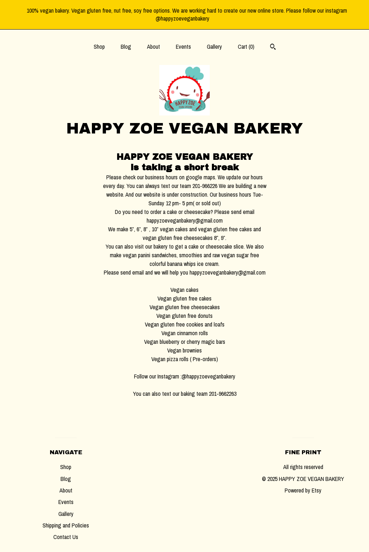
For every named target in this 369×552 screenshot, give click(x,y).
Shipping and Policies (66, 525)
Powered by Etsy (303, 490)
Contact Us (65, 537)
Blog (126, 47)
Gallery (214, 47)
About (153, 47)
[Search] (273, 48)
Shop (99, 47)
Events (183, 47)
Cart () (246, 47)
